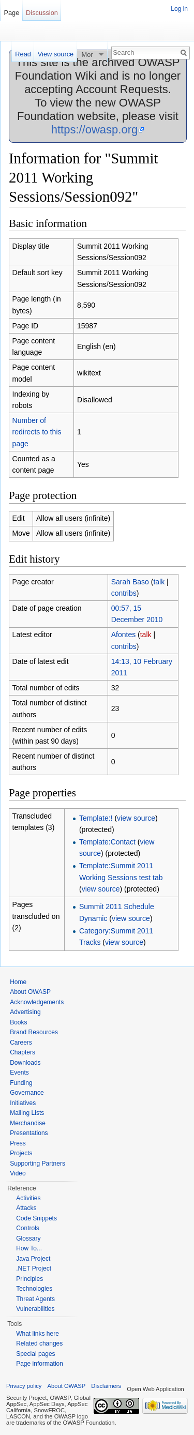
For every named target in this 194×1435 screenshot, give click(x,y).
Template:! (96, 818)
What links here (37, 1333)
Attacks (26, 1208)
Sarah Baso (130, 582)
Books (18, 1022)
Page (11, 13)
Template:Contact (107, 842)
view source (136, 818)
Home (18, 982)
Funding (21, 1082)
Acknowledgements (37, 1002)
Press (18, 1143)
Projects (21, 1153)
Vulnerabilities (35, 1308)
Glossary (28, 1238)
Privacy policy (23, 1386)
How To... (29, 1248)
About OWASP (30, 991)
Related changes (39, 1343)
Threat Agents (35, 1299)
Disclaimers (106, 1386)
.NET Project (33, 1268)
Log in (179, 8)
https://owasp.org (94, 129)
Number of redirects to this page (37, 432)
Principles (29, 1278)
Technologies (34, 1288)
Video (17, 1173)
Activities (28, 1198)
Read (23, 54)
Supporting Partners (37, 1163)
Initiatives (23, 1103)
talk (159, 582)
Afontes (123, 634)
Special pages (35, 1353)
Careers (21, 1042)
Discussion (42, 13)
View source (55, 54)
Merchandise (28, 1123)
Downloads (25, 1062)
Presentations (29, 1133)
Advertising (25, 1012)
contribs (124, 593)
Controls (27, 1228)
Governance (26, 1092)
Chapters (22, 1052)
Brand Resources (34, 1032)
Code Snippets (36, 1218)
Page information (39, 1363)
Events (19, 1072)
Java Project (33, 1258)
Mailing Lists (27, 1112)
